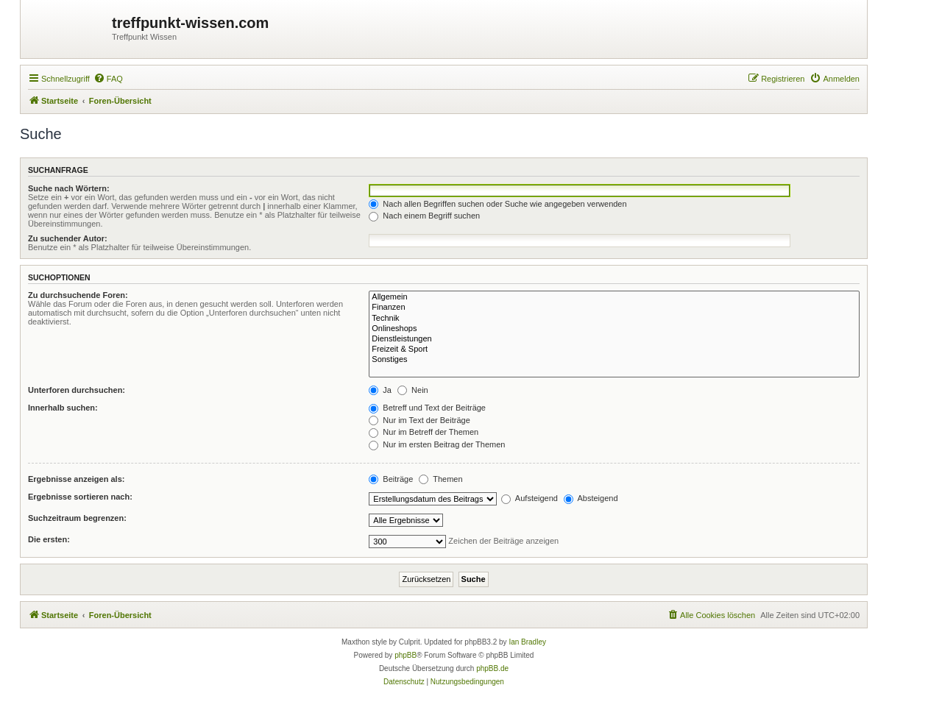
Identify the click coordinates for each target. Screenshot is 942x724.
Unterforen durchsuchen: (76, 390)
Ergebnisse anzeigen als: (76, 479)
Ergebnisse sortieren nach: (80, 496)
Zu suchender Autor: (67, 238)
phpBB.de (492, 668)
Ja (380, 390)
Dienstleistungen (614, 339)
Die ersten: (49, 539)
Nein (412, 390)
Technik (614, 318)
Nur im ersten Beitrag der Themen (437, 444)
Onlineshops (614, 329)
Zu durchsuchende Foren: (78, 295)
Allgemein (614, 297)
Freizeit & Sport (614, 349)
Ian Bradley (527, 642)
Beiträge (391, 479)
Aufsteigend (529, 498)
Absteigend (591, 498)
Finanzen (614, 307)
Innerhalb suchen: (63, 407)
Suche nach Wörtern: (69, 188)
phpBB (405, 655)
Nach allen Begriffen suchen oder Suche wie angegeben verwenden (497, 203)
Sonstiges (614, 360)
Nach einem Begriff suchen (424, 215)
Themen (440, 479)
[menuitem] (108, 79)
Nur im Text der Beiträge (419, 420)
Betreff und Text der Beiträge (427, 407)
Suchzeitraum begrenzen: (77, 518)
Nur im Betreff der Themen (423, 431)
